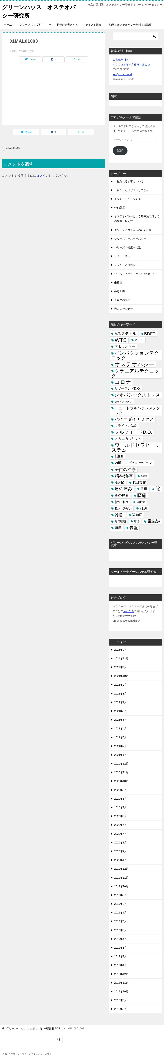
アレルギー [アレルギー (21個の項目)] (125, 346)
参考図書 (119, 291)
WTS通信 (119, 207)
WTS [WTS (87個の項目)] (121, 340)
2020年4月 (120, 833)
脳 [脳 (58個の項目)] (157, 489)
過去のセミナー (123, 308)
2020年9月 (120, 789)
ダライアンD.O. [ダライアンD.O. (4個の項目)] (123, 401)
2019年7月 (120, 912)
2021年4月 (120, 728)
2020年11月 (121, 772)
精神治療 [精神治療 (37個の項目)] (124, 476)
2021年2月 (120, 746)
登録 (120, 150)
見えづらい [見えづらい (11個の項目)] (123, 508)
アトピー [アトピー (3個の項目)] (139, 340)
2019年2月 (120, 956)
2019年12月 (121, 868)
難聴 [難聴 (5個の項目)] (136, 521)
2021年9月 (120, 684)
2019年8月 (120, 903)
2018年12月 (121, 974)
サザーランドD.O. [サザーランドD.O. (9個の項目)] (128, 388)
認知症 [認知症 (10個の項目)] (137, 515)
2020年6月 (120, 816)
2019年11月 (121, 877)
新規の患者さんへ (67, 24)
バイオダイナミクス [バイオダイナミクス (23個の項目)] (134, 419)
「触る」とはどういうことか (131, 190)
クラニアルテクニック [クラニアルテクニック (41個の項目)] (135, 373)
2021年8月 (120, 693)
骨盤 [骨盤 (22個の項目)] (133, 527)
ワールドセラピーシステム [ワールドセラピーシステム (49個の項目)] (135, 448)
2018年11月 (121, 982)
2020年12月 (121, 763)
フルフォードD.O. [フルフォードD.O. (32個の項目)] (133, 432)
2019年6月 (120, 921)
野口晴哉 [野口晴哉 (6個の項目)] (120, 521)
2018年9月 (120, 1000)
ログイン (42, 175)
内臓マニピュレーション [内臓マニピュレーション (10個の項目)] (133, 463)
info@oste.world (122, 74)
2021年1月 (120, 754)
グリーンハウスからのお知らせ (132, 229)
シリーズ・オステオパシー (130, 238)
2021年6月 (120, 711)
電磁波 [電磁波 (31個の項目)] (153, 521)
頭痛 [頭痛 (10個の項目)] (118, 528)
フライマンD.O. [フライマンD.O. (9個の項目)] (126, 426)
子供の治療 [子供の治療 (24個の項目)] (125, 469)
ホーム (8, 24)
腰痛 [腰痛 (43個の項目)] (142, 495)
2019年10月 (121, 886)
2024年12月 (121, 658)
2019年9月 (120, 895)
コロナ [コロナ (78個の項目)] (123, 382)
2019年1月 (120, 965)
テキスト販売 (93, 24)
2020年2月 (120, 851)
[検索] (135, 36)
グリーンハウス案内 (31, 24)
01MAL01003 (13, 148)
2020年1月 (120, 859)
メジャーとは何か (124, 264)
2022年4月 (120, 667)
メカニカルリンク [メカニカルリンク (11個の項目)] (128, 439)
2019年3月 (120, 947)
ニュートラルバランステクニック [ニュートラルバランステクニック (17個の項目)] (135, 410)
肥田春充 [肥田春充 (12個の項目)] (139, 482)
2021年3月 (120, 737)
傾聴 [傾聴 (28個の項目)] (119, 456)
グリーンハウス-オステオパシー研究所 (134, 544)
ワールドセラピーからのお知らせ (134, 273)
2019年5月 (120, 930)
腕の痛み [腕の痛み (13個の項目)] (122, 495)
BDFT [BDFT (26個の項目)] (149, 333)
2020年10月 (121, 781)
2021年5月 (120, 719)
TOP (33, 1028)
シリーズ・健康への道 (127, 247)
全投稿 (118, 282)
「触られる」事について (128, 181)
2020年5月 (120, 824)
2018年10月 (121, 991)
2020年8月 (120, 798)
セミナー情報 (122, 256)
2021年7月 (120, 702)
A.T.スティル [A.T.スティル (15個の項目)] (125, 333)
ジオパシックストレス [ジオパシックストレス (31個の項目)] (137, 394)
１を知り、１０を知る (127, 198)
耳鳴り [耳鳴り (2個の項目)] (144, 476)
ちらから (128, 611)
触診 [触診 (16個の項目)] (143, 508)
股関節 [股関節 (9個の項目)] (119, 482)
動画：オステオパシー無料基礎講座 (130, 24)
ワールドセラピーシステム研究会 (133, 571)
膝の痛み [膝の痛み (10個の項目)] (121, 502)
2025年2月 (120, 649)
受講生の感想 (122, 300)
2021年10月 (121, 675)
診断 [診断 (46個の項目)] (119, 514)
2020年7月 (120, 807)
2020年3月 (120, 842)
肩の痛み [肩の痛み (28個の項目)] (123, 488)
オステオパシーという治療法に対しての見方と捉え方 (136, 219)
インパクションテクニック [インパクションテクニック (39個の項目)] (135, 355)
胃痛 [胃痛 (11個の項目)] (143, 489)
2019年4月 (120, 938)
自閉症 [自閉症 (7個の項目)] (140, 502)
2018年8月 (120, 1008)
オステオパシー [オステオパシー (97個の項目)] (134, 364)
